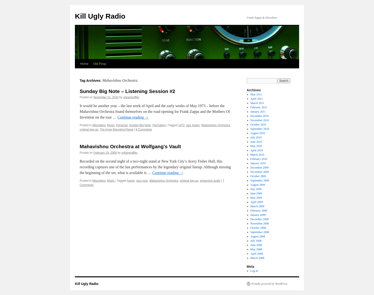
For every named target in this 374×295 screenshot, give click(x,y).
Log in (254, 271)
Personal (121, 125)
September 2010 (259, 129)
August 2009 (257, 184)
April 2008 (256, 253)
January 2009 (258, 215)
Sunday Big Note (140, 125)
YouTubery (159, 125)
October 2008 (258, 227)
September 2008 (259, 232)
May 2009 (256, 197)
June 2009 (256, 193)
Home (84, 64)
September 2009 (259, 180)
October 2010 (258, 124)
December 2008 (259, 219)
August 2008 (257, 236)
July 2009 (256, 189)
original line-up (89, 129)
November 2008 (259, 223)
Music (110, 125)
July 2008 (256, 240)
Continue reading (133, 117)
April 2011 (256, 98)
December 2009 (259, 167)
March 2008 (257, 258)
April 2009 (256, 202)
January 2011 (258, 111)
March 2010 (257, 154)
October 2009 (258, 176)
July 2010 (256, 137)
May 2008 (256, 249)
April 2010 (256, 150)
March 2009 (257, 206)
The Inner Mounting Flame (117, 129)
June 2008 (256, 245)
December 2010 (259, 116)
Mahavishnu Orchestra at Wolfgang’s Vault (130, 146)
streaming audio (210, 180)
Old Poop (99, 64)
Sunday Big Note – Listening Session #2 (127, 91)
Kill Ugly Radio (100, 16)
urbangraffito (131, 97)
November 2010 (259, 120)
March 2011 (257, 103)
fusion (131, 180)
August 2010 (257, 133)
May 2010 (256, 146)
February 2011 (258, 107)
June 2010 (256, 141)
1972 (181, 125)
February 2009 (258, 210)
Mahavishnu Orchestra (215, 125)
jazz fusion (193, 125)
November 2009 (259, 172)
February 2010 (258, 159)
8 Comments (144, 129)
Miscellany (98, 125)
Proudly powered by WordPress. (269, 283)
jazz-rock (142, 180)
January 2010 (258, 163)
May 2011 (256, 94)
